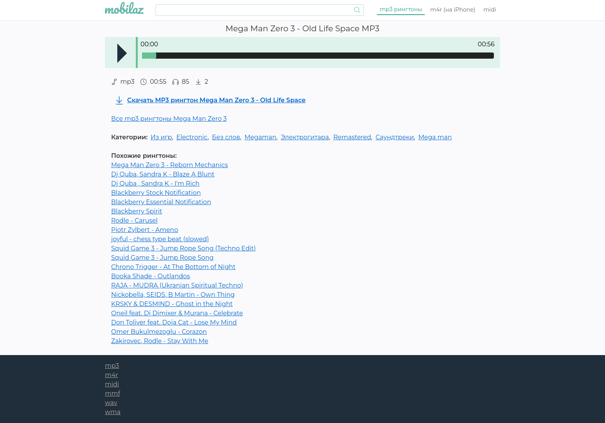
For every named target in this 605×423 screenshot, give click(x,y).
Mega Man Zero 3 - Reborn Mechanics (169, 165)
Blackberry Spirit (136, 211)
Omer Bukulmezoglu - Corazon (159, 331)
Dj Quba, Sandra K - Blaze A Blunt (163, 174)
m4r (452, 9)
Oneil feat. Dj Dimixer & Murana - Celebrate (177, 313)
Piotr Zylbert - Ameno (144, 229)
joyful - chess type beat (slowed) (160, 239)
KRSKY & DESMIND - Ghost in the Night (172, 304)
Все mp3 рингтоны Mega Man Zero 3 (169, 118)
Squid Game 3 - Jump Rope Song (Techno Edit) (183, 248)
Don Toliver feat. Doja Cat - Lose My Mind (174, 322)
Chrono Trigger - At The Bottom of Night (173, 267)
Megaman (261, 137)
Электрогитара (305, 137)
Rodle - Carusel (134, 220)
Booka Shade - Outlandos (150, 276)
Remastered (352, 137)
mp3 (401, 9)
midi (489, 9)
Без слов (226, 137)
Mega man (435, 137)
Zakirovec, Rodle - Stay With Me (159, 341)
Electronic (192, 137)
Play (122, 53)
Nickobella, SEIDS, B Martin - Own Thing (173, 294)
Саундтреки (394, 137)
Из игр (161, 137)
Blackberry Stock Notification (156, 192)
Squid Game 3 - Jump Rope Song (162, 257)
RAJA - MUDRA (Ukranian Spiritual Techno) (177, 285)
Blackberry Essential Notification (161, 202)
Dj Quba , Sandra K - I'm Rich (155, 183)
